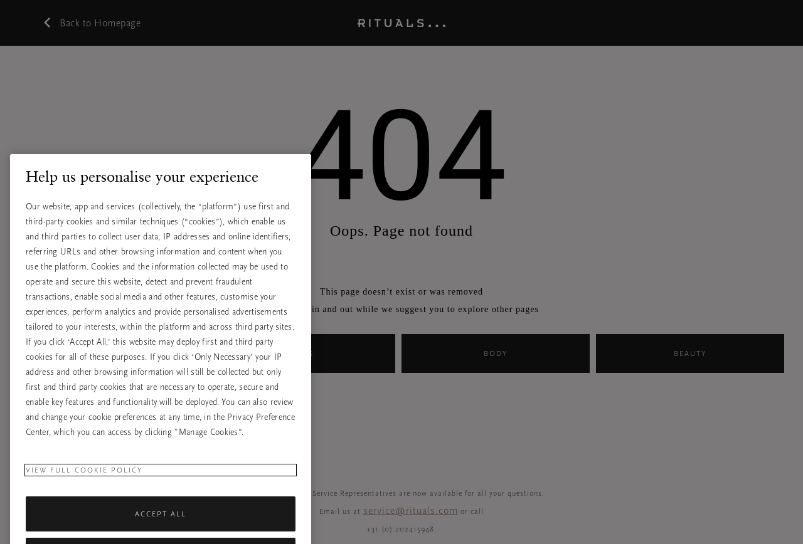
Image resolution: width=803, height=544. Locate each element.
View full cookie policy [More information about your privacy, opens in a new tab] (84, 485)
